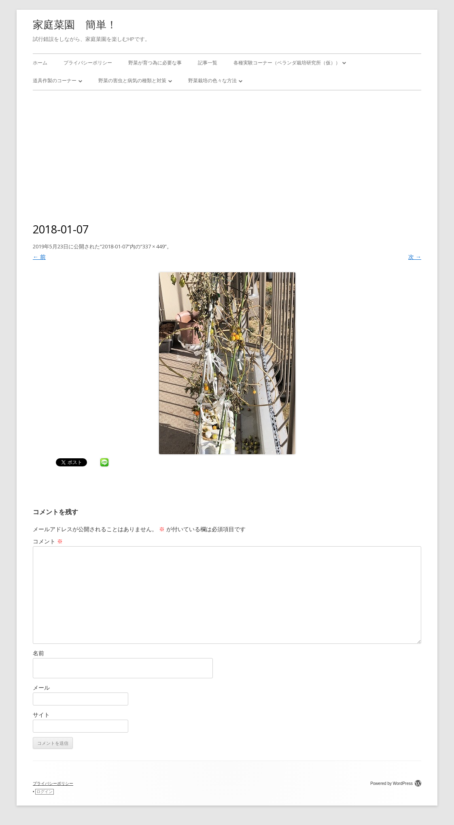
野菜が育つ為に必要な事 (155, 62)
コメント (48, 541)
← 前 (39, 257)
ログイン (44, 791)
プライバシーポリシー (88, 62)
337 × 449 (153, 246)
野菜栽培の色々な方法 (212, 80)
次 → (414, 257)
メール (41, 687)
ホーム (40, 62)
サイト (41, 714)
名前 (38, 653)
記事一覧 (207, 62)
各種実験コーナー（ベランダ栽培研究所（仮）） (286, 62)
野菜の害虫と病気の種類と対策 (132, 80)
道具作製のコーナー (54, 80)
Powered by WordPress (395, 783)
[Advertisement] (227, 151)
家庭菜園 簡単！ (75, 24)
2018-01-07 (115, 246)
